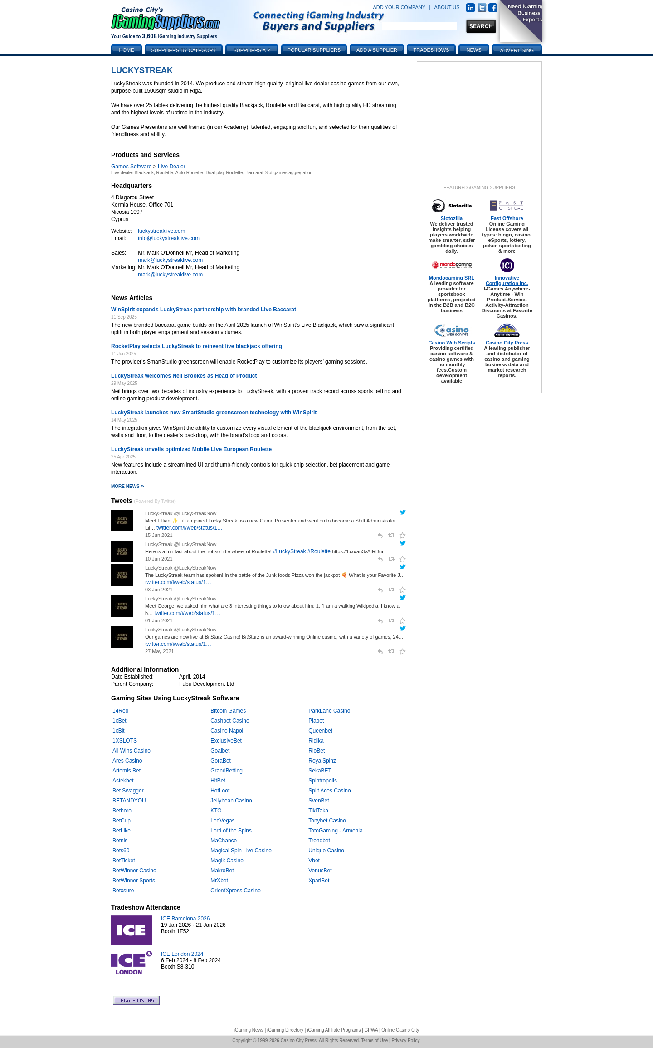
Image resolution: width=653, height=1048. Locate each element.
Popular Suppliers (314, 50)
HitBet (217, 780)
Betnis (119, 840)
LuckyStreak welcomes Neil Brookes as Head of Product (184, 376)
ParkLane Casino (329, 711)
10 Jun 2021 (159, 558)
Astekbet (123, 780)
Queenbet (320, 731)
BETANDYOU (129, 800)
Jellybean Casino (231, 800)
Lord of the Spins (231, 830)
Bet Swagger (128, 790)
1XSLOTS (124, 741)
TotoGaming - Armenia (335, 830)
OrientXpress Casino (235, 890)
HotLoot (219, 790)
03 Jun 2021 (159, 589)
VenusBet (319, 870)
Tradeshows (431, 50)
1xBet (119, 721)
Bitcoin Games (228, 711)
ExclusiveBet (226, 741)
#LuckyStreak (289, 551)
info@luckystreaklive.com (169, 238)
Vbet (314, 860)
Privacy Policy (405, 1040)
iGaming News (248, 1030)
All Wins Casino (131, 751)
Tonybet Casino (327, 820)
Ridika (315, 741)
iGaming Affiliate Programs (334, 1030)
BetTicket (123, 860)
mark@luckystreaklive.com (170, 260)
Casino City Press (507, 342)
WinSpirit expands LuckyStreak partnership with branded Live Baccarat (203, 309)
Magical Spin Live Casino (241, 850)
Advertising (517, 50)
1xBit (118, 731)
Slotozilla (452, 218)
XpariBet (318, 880)
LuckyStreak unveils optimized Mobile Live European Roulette (191, 449)
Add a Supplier (376, 50)
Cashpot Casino (229, 721)
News (474, 50)
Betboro (122, 810)
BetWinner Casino (134, 870)
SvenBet (318, 800)
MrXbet (219, 880)
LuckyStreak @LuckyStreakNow (180, 513)
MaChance (223, 840)
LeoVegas (222, 820)
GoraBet (220, 761)
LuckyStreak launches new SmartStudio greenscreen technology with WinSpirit (214, 412)
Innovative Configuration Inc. (507, 280)
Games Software (131, 166)
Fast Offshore (507, 218)
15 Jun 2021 (159, 535)
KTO (215, 810)
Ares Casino (127, 761)
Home (126, 50)
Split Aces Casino (329, 790)
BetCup (121, 820)
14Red (120, 711)
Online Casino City (400, 1030)
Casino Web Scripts (451, 342)
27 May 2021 (159, 651)
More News (127, 486)
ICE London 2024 (182, 954)
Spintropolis (322, 780)
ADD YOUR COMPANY (399, 7)
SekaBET (319, 771)
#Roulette (319, 551)
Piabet (316, 721)
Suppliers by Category (183, 50)
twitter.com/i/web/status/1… (189, 528)
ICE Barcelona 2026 (185, 918)
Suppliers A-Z (252, 50)
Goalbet (219, 751)
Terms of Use (374, 1040)
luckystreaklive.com (161, 231)
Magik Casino (227, 860)
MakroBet (222, 870)
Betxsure (123, 890)
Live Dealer (171, 166)
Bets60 (120, 850)
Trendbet (319, 840)
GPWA (371, 1030)
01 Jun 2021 (159, 620)
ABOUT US (447, 7)
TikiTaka (318, 810)
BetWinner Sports (133, 880)
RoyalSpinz (322, 761)
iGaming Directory (285, 1030)
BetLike (121, 830)
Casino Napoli (227, 731)
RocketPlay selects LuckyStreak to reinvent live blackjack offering (196, 346)
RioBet (316, 751)
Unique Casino (326, 850)
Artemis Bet (126, 771)
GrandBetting (226, 771)
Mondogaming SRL (451, 277)
